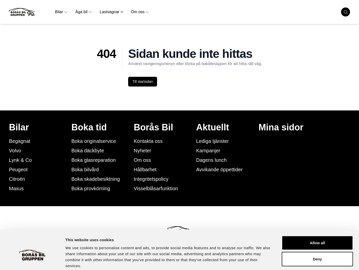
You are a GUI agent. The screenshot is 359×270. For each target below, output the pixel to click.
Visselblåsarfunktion (156, 188)
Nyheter (142, 150)
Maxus (16, 188)
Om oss (142, 160)
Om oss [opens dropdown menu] (140, 12)
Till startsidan (142, 82)
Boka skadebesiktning (95, 179)
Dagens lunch (211, 160)
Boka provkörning (90, 188)
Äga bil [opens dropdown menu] (83, 12)
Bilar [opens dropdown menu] (61, 12)
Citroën (17, 179)
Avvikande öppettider (219, 169)
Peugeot (18, 169)
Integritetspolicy (151, 179)
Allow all (317, 217)
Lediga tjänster (212, 141)
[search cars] (345, 11)
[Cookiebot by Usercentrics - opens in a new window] (32, 260)
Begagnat (19, 141)
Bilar (19, 127)
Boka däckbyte (87, 150)
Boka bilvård (85, 169)
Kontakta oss (148, 141)
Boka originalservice (93, 141)
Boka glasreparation (93, 160)
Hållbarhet (145, 169)
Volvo (15, 150)
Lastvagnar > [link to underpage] (111, 12)
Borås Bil (153, 127)
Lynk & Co (20, 160)
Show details (261, 260)
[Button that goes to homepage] (30, 12)
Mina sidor (281, 127)
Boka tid (89, 127)
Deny (317, 233)
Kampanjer (208, 150)
